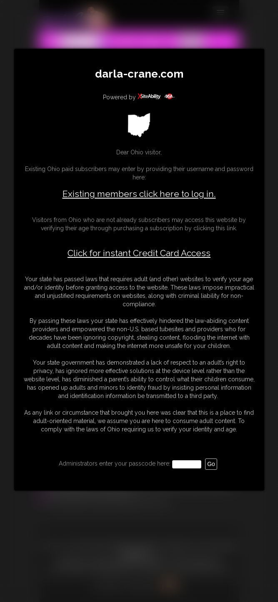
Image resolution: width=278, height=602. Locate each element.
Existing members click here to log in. (139, 194)
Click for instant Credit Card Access (139, 253)
